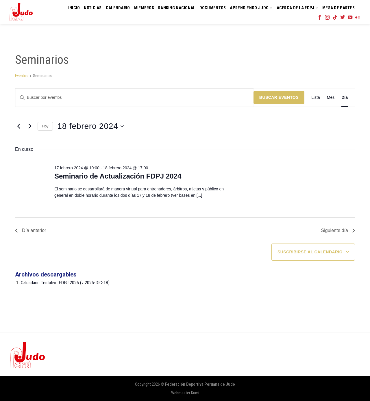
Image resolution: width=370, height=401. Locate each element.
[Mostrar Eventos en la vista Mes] (330, 97)
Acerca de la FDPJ (297, 8)
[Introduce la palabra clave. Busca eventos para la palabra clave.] (134, 97)
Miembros (144, 7)
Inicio (74, 7)
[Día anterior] (18, 126)
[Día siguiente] (29, 126)
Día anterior (30, 230)
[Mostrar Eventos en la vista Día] (344, 97)
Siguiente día (338, 230)
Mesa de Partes (338, 7)
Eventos (21, 75)
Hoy (45, 126)
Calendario (118, 7)
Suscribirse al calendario (310, 252)
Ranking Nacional (176, 7)
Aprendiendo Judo (251, 8)
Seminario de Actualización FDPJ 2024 (117, 176)
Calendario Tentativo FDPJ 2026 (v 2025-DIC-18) (65, 282)
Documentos (212, 7)
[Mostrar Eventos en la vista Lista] (315, 97)
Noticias (92, 7)
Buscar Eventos (279, 97)
